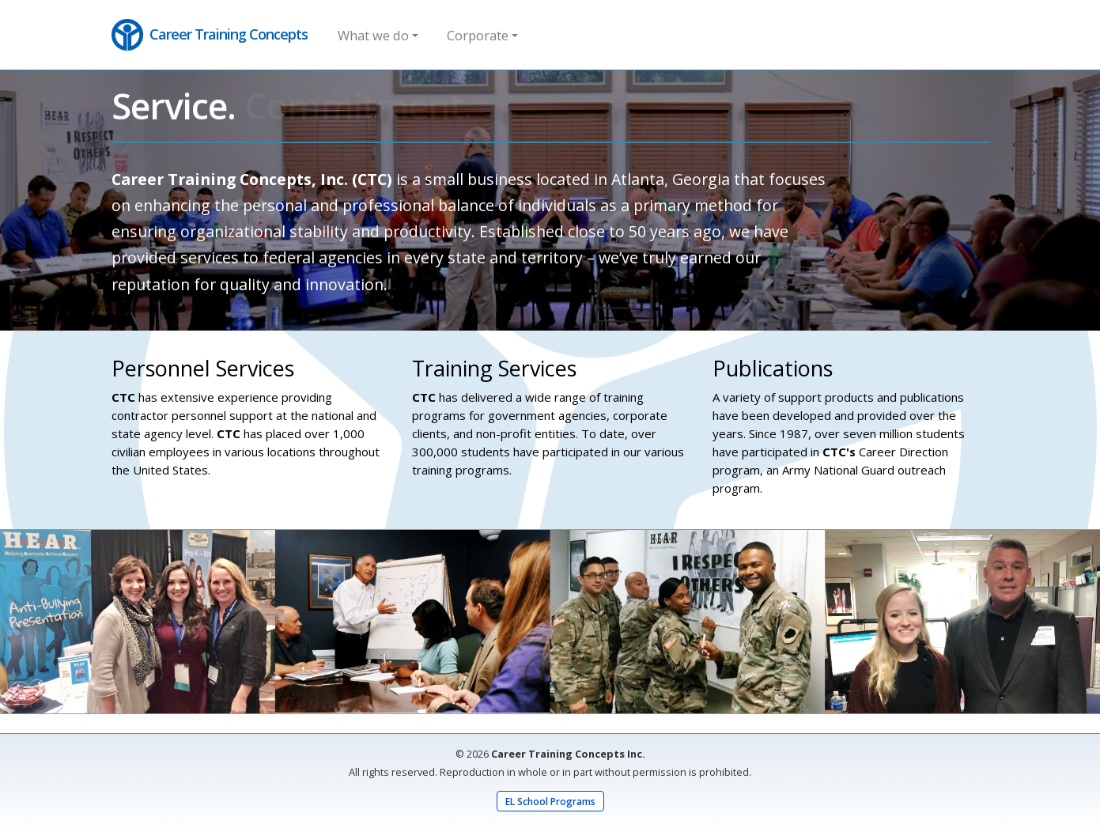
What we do (373, 35)
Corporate (477, 35)
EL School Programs (550, 801)
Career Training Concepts (210, 35)
